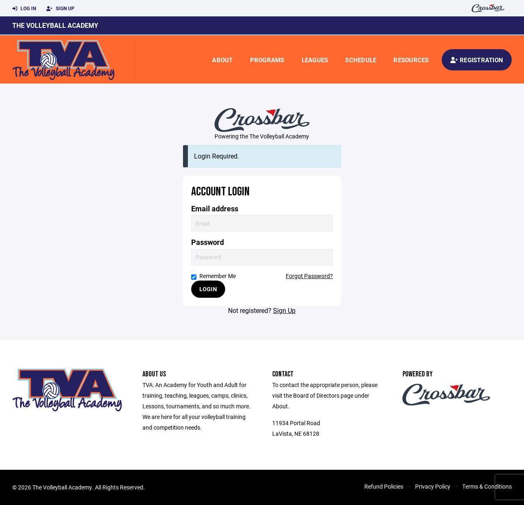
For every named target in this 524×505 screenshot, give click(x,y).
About (222, 60)
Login (208, 289)
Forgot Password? (309, 276)
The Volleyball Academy (55, 25)
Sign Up (60, 8)
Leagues (315, 60)
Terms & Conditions (487, 486)
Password (207, 242)
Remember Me (213, 276)
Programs (267, 60)
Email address (214, 208)
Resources (411, 60)
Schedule (360, 60)
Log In (24, 8)
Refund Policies (383, 486)
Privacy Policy (432, 486)
